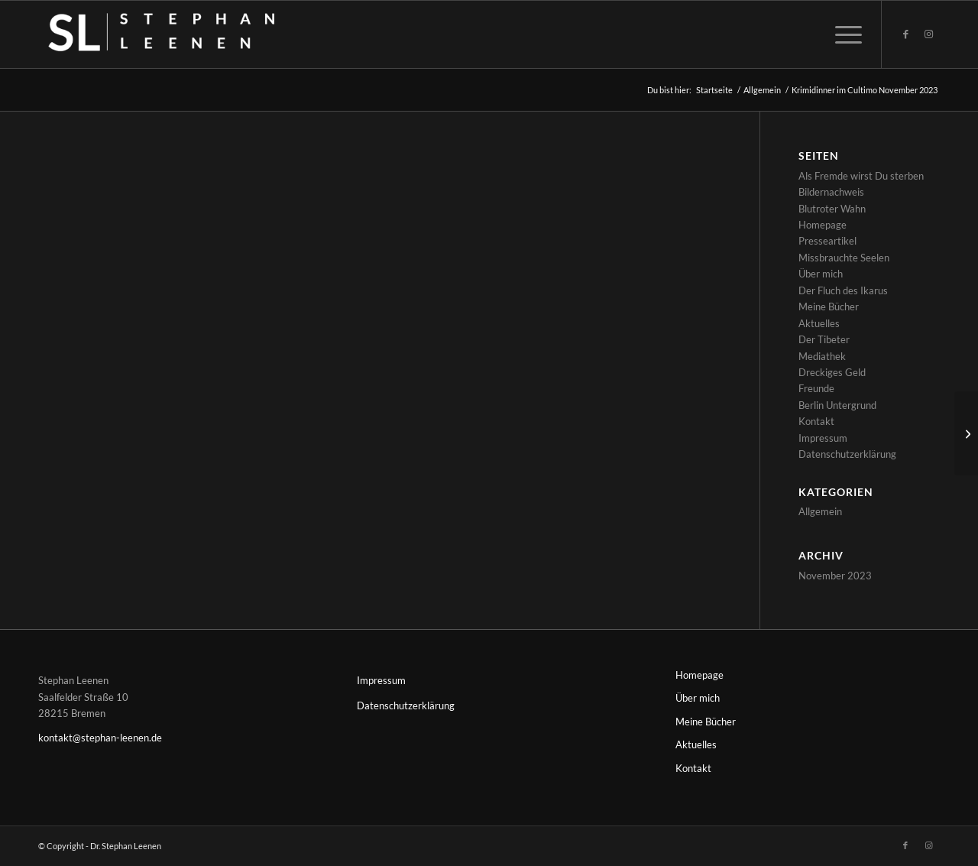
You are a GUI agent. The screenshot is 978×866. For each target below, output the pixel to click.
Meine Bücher (828, 306)
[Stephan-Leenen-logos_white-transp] (184, 34)
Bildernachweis (831, 192)
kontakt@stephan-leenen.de (100, 737)
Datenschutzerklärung (847, 454)
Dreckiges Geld (832, 372)
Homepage (822, 225)
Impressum (822, 438)
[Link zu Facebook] (905, 33)
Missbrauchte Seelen (843, 257)
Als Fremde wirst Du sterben (861, 176)
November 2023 (835, 575)
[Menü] (843, 34)
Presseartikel (827, 241)
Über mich (820, 274)
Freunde (816, 388)
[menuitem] (843, 34)
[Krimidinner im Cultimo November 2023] (966, 433)
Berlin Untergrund (837, 405)
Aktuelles (819, 323)
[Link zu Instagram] (928, 33)
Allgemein (820, 511)
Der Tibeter (824, 339)
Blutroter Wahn (832, 209)
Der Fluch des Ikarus (843, 290)
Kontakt (816, 421)
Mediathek (822, 356)
